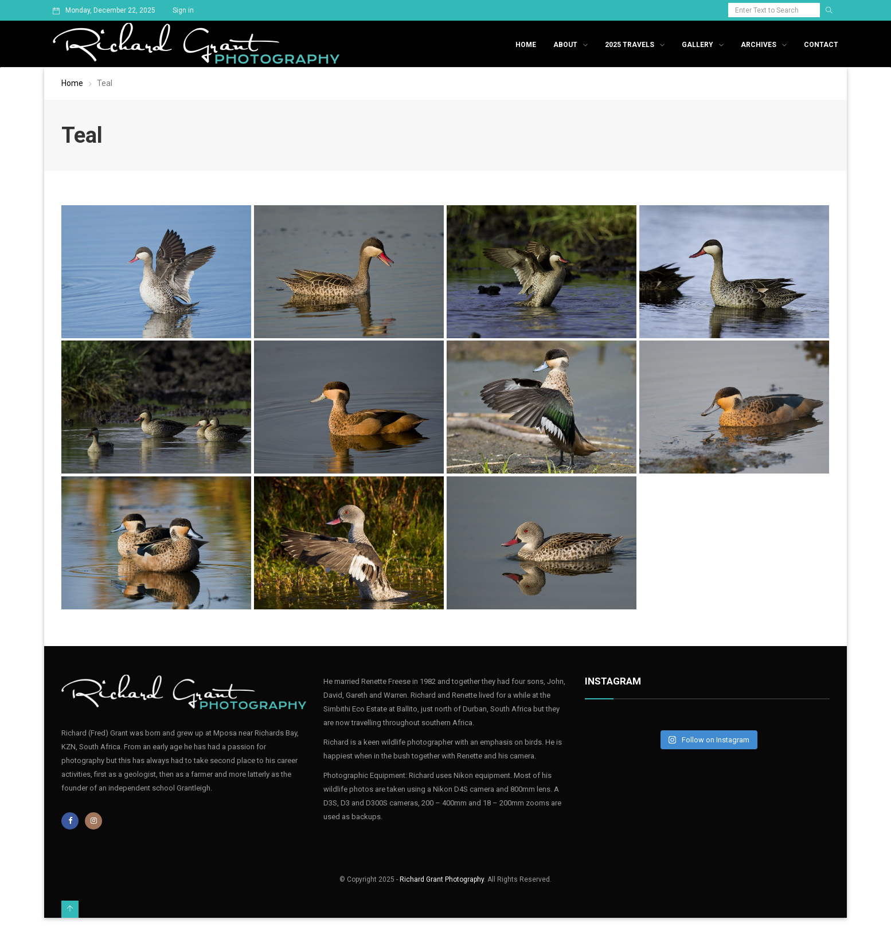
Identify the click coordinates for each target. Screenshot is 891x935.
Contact (821, 45)
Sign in (183, 10)
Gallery (697, 45)
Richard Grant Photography (442, 879)
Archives (758, 45)
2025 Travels (629, 45)
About (565, 45)
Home (525, 45)
